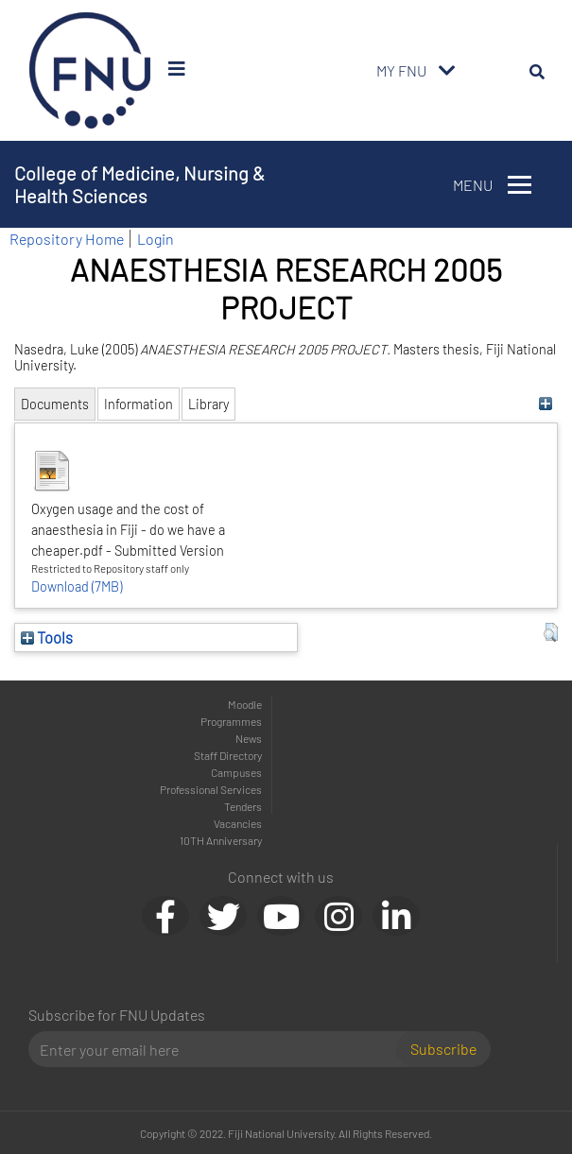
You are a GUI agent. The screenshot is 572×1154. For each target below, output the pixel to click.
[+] (546, 404)
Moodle (245, 704)
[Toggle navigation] (447, 71)
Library (208, 404)
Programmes (231, 721)
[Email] (219, 1049)
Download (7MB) (76, 586)
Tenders (243, 806)
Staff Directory (228, 755)
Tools (47, 637)
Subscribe (443, 1049)
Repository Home (66, 239)
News (248, 738)
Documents (55, 404)
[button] (551, 632)
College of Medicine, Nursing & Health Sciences (139, 184)
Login (155, 239)
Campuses (236, 772)
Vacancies (238, 823)
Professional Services (211, 789)
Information (138, 404)
